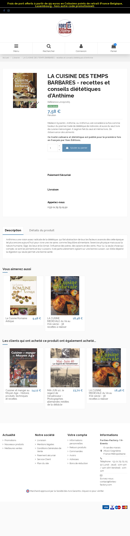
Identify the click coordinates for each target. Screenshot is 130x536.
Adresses (74, 459)
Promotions (10, 440)
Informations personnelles (76, 442)
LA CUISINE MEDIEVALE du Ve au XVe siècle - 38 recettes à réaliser (58, 322)
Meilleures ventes (13, 448)
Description (13, 230)
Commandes (76, 451)
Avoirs (73, 455)
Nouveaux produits (14, 444)
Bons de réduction (79, 463)
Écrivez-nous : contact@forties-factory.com (108, 481)
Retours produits (78, 447)
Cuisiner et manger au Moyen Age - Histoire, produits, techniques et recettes (17, 394)
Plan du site (43, 463)
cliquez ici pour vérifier (93, 491)
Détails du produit (41, 230)
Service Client (44, 459)
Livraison (41, 440)
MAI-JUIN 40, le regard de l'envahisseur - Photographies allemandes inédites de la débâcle (58, 397)
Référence (53, 102)
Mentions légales (45, 444)
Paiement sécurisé (46, 455)
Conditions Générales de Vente (49, 450)
